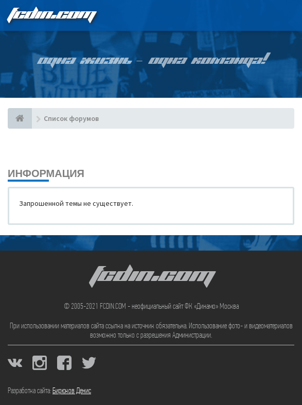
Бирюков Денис (71, 391)
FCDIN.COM (51, 15)
